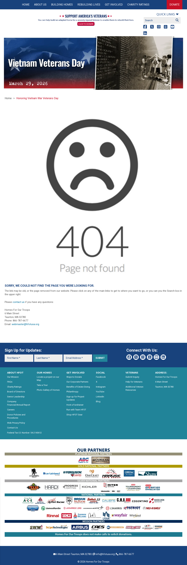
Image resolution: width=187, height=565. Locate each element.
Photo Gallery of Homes (48, 390)
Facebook (101, 377)
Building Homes (62, 4)
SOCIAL (100, 372)
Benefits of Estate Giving (78, 387)
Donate (175, 4)
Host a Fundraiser (74, 405)
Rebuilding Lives (88, 4)
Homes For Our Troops (166, 377)
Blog (98, 401)
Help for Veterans (134, 382)
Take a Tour (42, 385)
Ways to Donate (74, 377)
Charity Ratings (138, 4)
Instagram (101, 387)
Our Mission (13, 377)
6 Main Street (161, 382)
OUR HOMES (44, 372)
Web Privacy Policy (16, 423)
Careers (10, 409)
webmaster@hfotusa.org (25, 324)
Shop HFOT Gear (74, 414)
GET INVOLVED (75, 372)
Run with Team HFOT (76, 409)
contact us (18, 302)
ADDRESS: (161, 372)
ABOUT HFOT (15, 372)
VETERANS (132, 372)
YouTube (100, 391)
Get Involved (114, 4)
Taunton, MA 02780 (164, 387)
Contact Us (12, 427)
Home (25, 4)
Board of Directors (16, 391)
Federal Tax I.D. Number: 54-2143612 (24, 432)
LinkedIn (100, 396)
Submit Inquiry (132, 377)
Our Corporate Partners (77, 382)
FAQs (9, 382)
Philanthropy (72, 391)
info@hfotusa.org (105, 554)
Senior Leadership (16, 396)
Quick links (166, 14)
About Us (40, 4)
